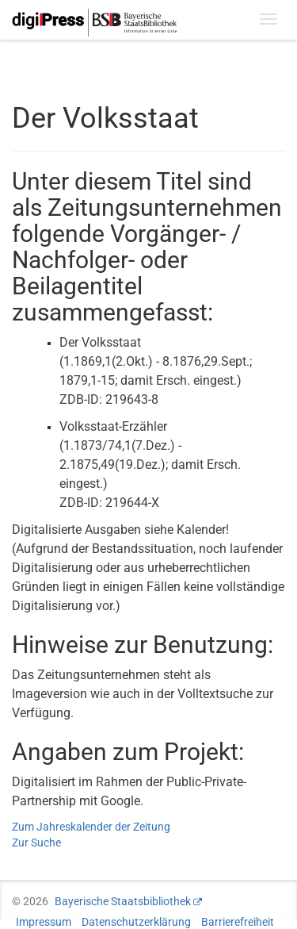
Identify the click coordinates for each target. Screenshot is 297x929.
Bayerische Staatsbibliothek (123, 901)
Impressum (43, 922)
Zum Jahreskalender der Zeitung (91, 826)
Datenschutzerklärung (136, 922)
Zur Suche (36, 842)
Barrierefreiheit (237, 922)
